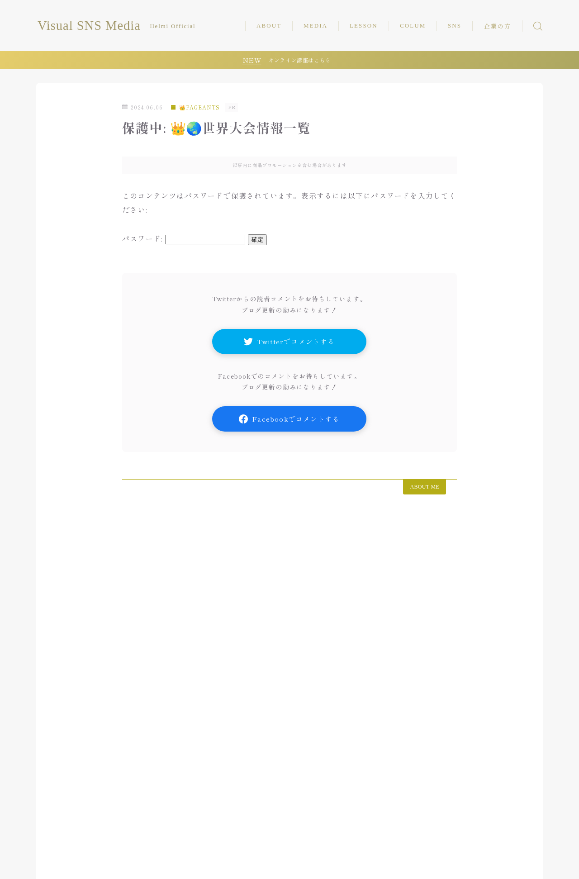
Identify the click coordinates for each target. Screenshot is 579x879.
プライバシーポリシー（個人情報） (92, 865)
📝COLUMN (92, 830)
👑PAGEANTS (196, 107)
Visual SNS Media (93, 25)
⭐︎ (277, 865)
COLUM (413, 25)
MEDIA (315, 25)
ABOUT (268, 25)
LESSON (364, 25)
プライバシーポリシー (215, 858)
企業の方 (497, 26)
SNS (454, 25)
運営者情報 (153, 858)
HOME (47, 830)
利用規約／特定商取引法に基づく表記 (207, 865)
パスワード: (183, 238)
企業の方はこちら (98, 858)
